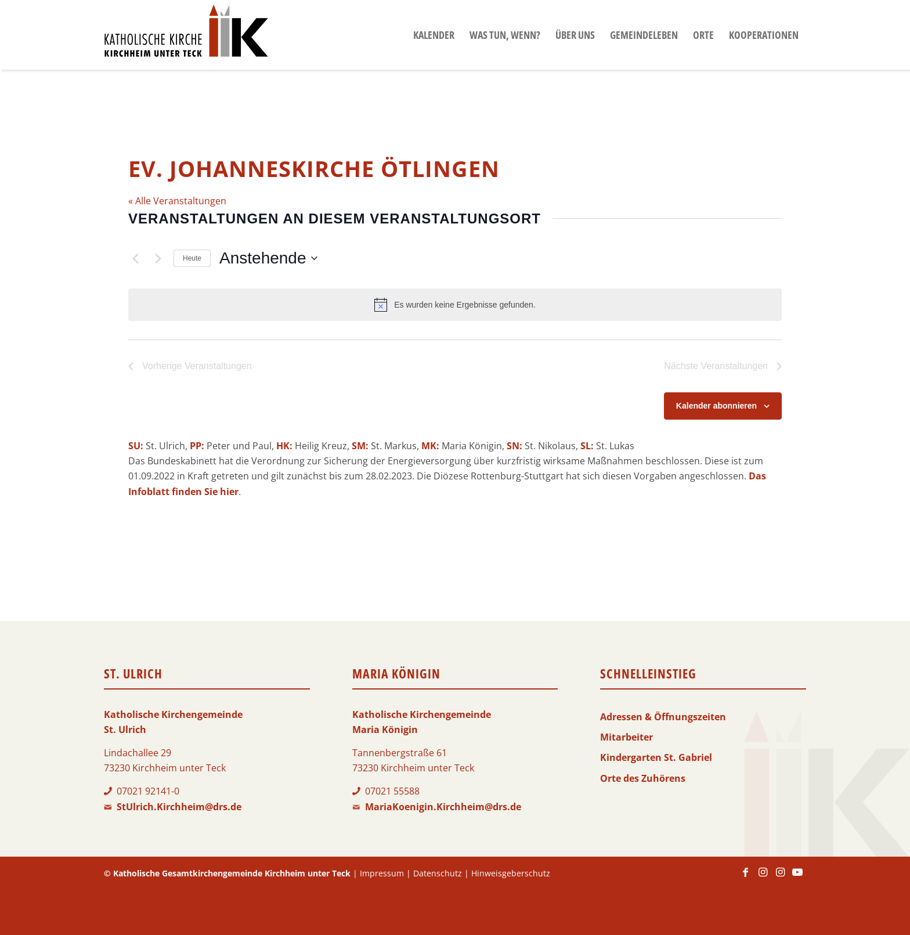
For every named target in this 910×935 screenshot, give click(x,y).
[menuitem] (434, 35)
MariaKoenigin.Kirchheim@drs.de (443, 806)
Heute (192, 258)
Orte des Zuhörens (642, 778)
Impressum (382, 873)
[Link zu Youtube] (797, 877)
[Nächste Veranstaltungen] (158, 258)
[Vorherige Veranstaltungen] (135, 258)
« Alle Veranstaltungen (177, 200)
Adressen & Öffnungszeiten (663, 716)
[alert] (455, 304)
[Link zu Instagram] (762, 877)
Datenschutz (437, 873)
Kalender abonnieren (716, 405)
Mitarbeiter (626, 737)
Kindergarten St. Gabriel (656, 757)
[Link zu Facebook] (745, 877)
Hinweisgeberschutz (510, 873)
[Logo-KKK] (186, 35)
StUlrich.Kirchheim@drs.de (179, 806)
